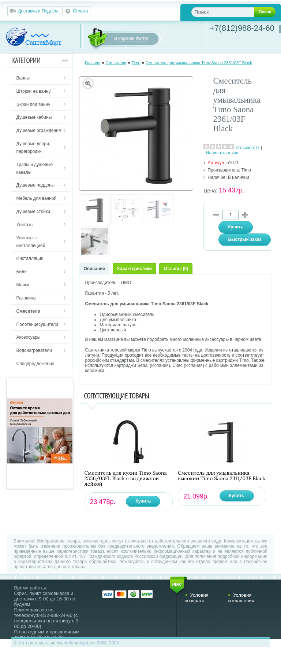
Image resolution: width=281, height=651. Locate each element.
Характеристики (134, 268)
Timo (136, 62)
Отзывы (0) (176, 268)
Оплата (80, 11)
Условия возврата (197, 597)
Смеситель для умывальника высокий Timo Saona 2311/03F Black (221, 475)
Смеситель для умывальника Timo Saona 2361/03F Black (199, 62)
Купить (143, 501)
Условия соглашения (241, 597)
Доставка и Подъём (38, 11)
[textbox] (228, 12)
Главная (92, 62)
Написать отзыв (222, 152)
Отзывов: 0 (247, 147)
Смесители (116, 62)
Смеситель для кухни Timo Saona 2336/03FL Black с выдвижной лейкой (126, 478)
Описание (94, 268)
